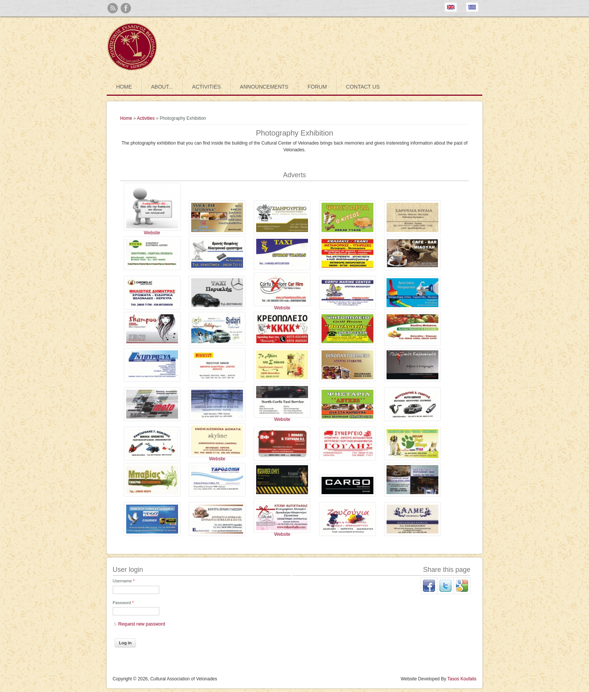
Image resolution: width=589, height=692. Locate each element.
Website (152, 232)
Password (123, 602)
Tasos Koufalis (461, 678)
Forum (317, 87)
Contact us (363, 87)
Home (124, 87)
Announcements (264, 87)
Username (124, 581)
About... (162, 87)
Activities (206, 87)
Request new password (141, 624)
